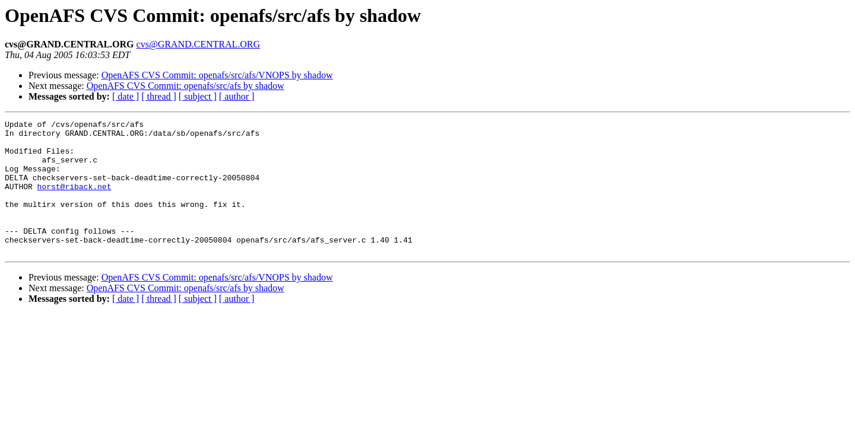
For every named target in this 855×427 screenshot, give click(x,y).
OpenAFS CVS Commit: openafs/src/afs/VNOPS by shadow (217, 75)
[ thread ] (158, 96)
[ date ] (125, 96)
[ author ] (237, 96)
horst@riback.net (74, 200)
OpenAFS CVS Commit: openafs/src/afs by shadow (185, 86)
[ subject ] (198, 96)
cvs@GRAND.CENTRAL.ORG (199, 44)
